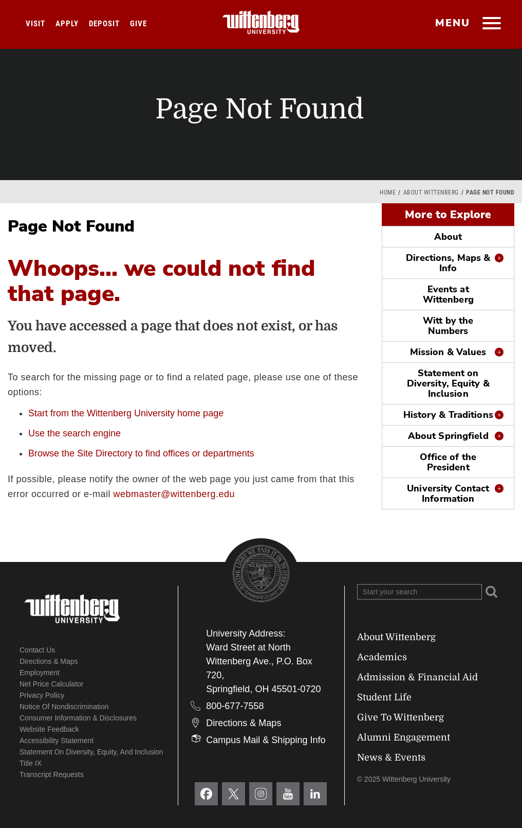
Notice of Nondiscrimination (64, 706)
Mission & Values (448, 352)
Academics (382, 657)
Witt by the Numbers (448, 325)
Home (388, 192)
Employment (40, 672)
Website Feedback (49, 729)
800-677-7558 (235, 706)
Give (138, 23)
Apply (67, 23)
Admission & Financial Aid (417, 677)
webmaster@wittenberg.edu (174, 494)
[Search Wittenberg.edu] (419, 592)
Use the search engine (74, 433)
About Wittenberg (431, 192)
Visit (35, 23)
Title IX (31, 763)
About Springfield (448, 436)
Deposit (104, 23)
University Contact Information (448, 493)
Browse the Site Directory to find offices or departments (141, 453)
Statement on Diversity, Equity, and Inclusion (91, 752)
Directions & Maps (49, 661)
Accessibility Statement (57, 740)
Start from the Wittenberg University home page (125, 413)
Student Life (384, 697)
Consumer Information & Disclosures (78, 718)
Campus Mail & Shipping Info (265, 740)
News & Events (391, 757)
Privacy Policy (42, 695)
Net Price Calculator (52, 684)
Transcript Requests (52, 774)
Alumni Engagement (403, 737)
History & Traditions (448, 415)
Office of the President (448, 462)
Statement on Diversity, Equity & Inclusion (448, 383)
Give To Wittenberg (400, 717)
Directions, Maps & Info (448, 263)
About (448, 237)
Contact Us (37, 650)
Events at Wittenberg (448, 294)
